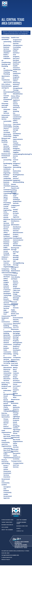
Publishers (6, 58)
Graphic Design (6, 283)
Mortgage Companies (17, 334)
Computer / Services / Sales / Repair (7, 277)
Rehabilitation (18, 94)
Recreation (16, 453)
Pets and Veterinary (14, 303)
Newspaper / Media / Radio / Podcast (7, 53)
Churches (6, 435)
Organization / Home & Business (7, 240)
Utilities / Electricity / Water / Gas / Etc (16, 324)
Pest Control (15, 159)
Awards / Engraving (6, 172)
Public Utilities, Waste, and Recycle (15, 312)
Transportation (16, 461)
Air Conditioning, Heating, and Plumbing (6, 63)
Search (5, 32)
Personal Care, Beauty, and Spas (15, 277)
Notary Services (6, 230)
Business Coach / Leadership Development (7, 177)
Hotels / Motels (15, 210)
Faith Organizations (6, 431)
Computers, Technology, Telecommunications (9, 271)
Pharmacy (16, 83)
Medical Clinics (15, 80)
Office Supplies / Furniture (6, 234)
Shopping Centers (16, 427)
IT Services (6, 290)
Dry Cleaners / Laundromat (17, 115)
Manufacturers (18, 232)
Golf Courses (6, 95)
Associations (7, 324)
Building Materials (6, 334)
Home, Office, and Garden (15, 97)
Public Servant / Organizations (8, 456)
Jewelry (15, 415)
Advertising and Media (5, 38)
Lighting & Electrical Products (16, 418)
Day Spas (16, 292)
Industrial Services (16, 230)
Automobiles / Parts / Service (7, 128)
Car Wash (6, 132)
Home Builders (6, 347)
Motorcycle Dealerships (7, 135)
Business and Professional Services (6, 155)
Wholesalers (17, 245)
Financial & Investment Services (7, 473)
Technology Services (7, 302)
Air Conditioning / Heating (7, 70)
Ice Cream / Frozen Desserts (16, 388)
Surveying (6, 363)
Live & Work (5, 527)
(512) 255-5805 (5, 553)
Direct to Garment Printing (16, 411)
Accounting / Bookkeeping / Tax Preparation (7, 163)
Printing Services (6, 244)
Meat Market (15, 392)
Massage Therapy (16, 299)
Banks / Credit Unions (5, 467)
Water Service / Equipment (16, 178)
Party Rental (5, 399)
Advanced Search (13, 32)
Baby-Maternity (16, 406)
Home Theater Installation (17, 143)
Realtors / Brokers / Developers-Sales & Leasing (17, 350)
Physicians (16, 92)
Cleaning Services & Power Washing (16, 108)
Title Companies (17, 356)
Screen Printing (6, 252)
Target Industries (7, 522)
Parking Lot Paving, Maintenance (15, 269)
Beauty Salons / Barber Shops (15, 284)
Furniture (16, 128)
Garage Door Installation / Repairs (17, 132)
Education (5, 365)
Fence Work (17, 124)
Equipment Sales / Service (16, 120)
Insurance (6, 477)
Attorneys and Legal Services (5, 105)
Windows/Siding (18, 182)
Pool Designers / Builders (16, 163)
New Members (24, 32)
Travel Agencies (16, 216)
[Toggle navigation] (29, 4)
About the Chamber (7, 529)
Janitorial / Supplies (16, 151)
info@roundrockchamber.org (10, 555)
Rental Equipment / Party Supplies (7, 406)
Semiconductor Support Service (18, 242)
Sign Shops (16, 430)
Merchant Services (6, 226)
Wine (14, 397)
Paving (15, 273)
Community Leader (7, 493)
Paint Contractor (7, 351)
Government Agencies (7, 497)
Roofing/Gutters (8, 361)
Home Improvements (18, 138)
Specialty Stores (16, 432)
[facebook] (5, 546)
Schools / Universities (7, 372)
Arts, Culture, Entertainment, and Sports (7, 86)
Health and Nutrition (16, 63)
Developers (16, 331)
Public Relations (6, 248)
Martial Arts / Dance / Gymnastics (7, 425)
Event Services (6, 145)
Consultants (7, 191)
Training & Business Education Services (6, 377)
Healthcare (16, 70)
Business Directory (22, 526)
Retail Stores (15, 423)
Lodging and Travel (15, 206)
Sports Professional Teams (7, 99)
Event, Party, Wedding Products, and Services (6, 385)
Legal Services (6, 112)
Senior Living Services (15, 445)
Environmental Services (18, 318)
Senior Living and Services (15, 436)
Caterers (16, 373)
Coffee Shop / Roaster (15, 377)
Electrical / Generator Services (7, 339)
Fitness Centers (6, 420)
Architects (6, 169)
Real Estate (15, 329)
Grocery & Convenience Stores (17, 382)
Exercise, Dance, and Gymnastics (6, 415)
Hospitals (16, 77)
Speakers (6, 255)
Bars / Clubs (15, 370)
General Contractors (7, 343)
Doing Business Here (7, 519)
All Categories (23, 34)
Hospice (15, 75)
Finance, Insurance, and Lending (6, 461)
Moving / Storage (16, 258)
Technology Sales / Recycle (7, 297)
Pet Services (15, 307)
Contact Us (19, 531)
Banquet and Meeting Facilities (6, 140)
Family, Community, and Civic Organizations (6, 443)
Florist (5, 396)
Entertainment (8, 92)
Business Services (6, 48)
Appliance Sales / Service (16, 102)
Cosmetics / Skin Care (16, 289)
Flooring (15, 126)
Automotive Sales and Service (6, 117)
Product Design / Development (17, 236)
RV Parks (16, 213)
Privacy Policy (6, 559)
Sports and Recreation (14, 450)
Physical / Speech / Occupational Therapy (17, 87)
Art (4, 90)
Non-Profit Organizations (8, 266)
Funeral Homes (6, 215)
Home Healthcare (16, 72)
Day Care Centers (6, 262)
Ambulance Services (17, 42)
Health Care (15, 37)
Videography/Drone (10, 411)
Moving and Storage (15, 249)
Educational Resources (7, 368)
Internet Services (6, 287)
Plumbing (6, 74)
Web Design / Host (6, 312)
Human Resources (6, 218)
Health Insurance (16, 67)
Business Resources (7, 524)
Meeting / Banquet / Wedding (6, 150)
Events (18, 528)
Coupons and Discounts (11, 34)
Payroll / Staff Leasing (15, 196)
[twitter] (2, 546)
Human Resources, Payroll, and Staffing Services (15, 188)
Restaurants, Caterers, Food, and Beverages (15, 362)
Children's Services (5, 258)
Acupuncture (17, 40)
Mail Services (6, 222)
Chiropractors (17, 45)
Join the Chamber (21, 519)
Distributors (17, 227)
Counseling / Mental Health (17, 49)
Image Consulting (16, 295)
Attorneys (6, 109)
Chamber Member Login (21, 523)
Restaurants (17, 395)
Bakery (15, 367)
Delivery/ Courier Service (6, 206)
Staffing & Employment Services (17, 201)
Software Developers (7, 292)
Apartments (7, 82)
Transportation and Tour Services (18, 465)
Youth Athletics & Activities (16, 457)
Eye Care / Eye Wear (16, 59)
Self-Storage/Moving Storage (18, 263)
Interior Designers (16, 147)
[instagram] (8, 546)
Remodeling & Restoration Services (7, 356)
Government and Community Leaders (6, 482)
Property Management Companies (17, 342)
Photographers (8, 402)
